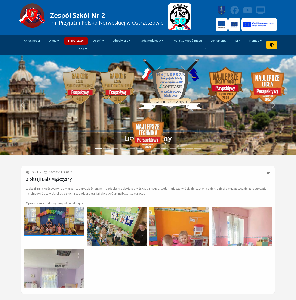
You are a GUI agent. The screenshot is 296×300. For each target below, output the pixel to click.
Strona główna (119, 242)
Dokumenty (218, 40)
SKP (206, 49)
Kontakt (113, 265)
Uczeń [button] (97, 40)
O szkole (114, 250)
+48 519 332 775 (240, 259)
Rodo (269, 285)
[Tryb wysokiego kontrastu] (271, 45)
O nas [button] (52, 40)
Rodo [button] (80, 49)
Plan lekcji (159, 242)
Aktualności (32, 40)
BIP (237, 40)
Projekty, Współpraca (187, 40)
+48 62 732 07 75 (233, 253)
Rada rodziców (163, 263)
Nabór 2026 (76, 40)
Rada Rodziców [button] (150, 40)
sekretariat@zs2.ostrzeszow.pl (248, 264)
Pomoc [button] (254, 40)
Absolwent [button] (120, 40)
